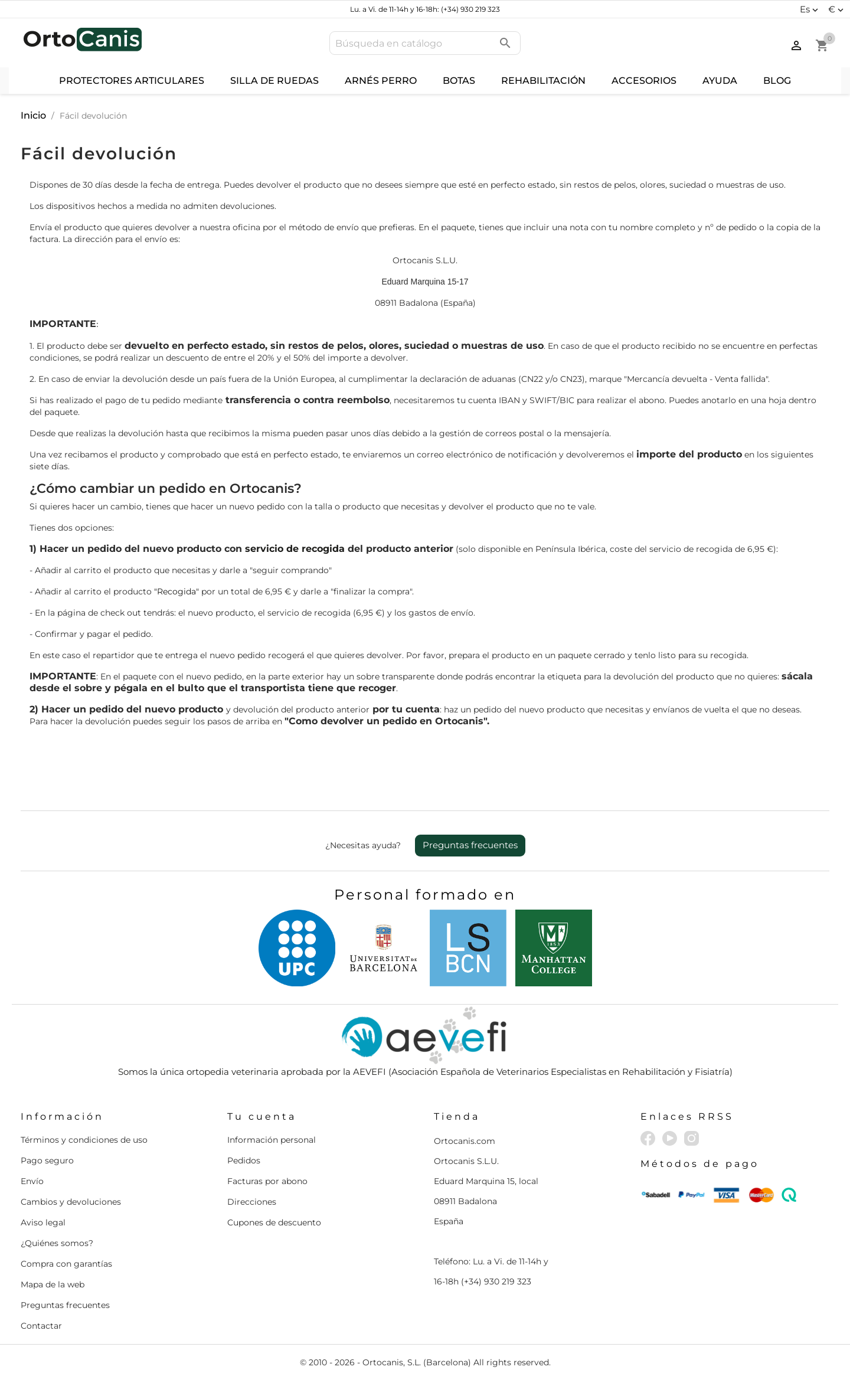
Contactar (41, 1325)
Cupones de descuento (274, 1222)
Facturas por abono (267, 1181)
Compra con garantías (66, 1263)
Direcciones (251, 1201)
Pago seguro (47, 1160)
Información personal (271, 1139)
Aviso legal (43, 1222)
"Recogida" (176, 591)
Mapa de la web (52, 1284)
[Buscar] (425, 43)
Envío (32, 1181)
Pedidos (243, 1160)
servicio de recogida (295, 548)
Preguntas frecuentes (470, 845)
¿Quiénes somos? (57, 1243)
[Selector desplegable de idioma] (810, 9)
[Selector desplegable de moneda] (837, 9)
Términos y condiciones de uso (84, 1139)
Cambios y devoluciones (71, 1201)
